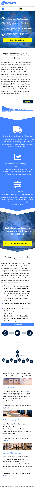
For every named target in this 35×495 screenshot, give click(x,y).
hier (6, 408)
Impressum (7, 486)
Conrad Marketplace (12, 453)
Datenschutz (15, 486)
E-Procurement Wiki (12, 420)
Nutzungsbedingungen (27, 486)
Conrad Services (10, 387)
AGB (1, 486)
